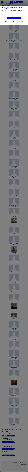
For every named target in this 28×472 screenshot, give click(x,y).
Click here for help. (17, 23)
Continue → (14, 18)
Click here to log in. (19, 21)
